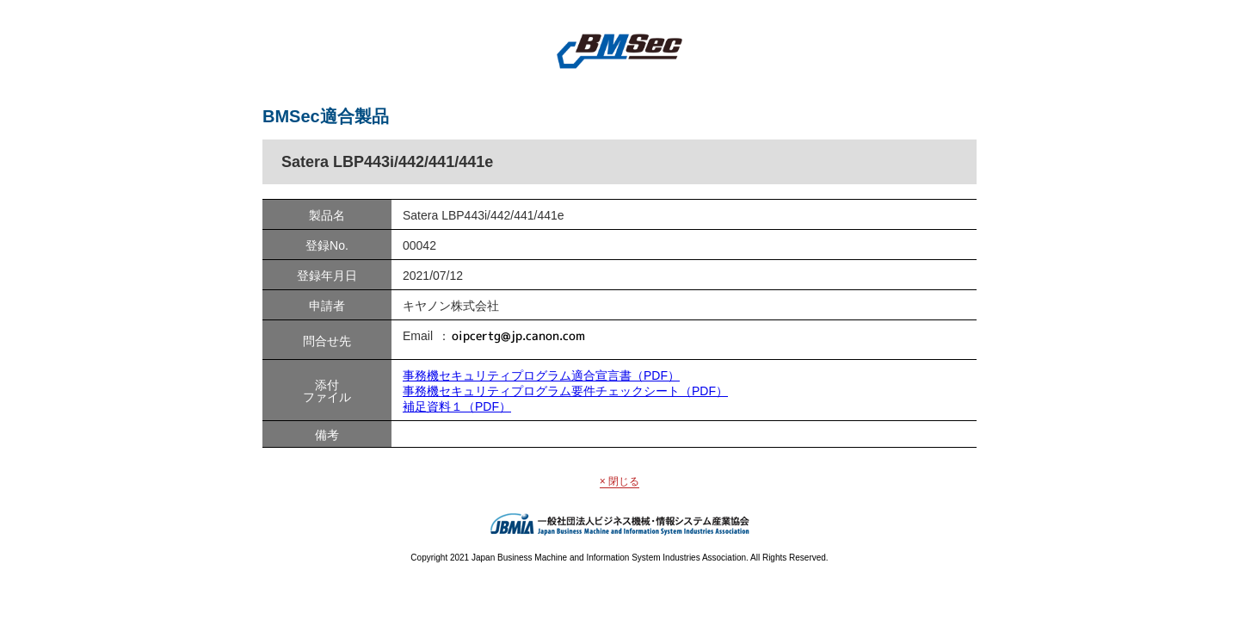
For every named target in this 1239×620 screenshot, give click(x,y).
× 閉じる (619, 481)
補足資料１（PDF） (457, 406)
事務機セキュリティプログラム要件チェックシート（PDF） (565, 391)
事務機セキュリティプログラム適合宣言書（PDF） (541, 375)
